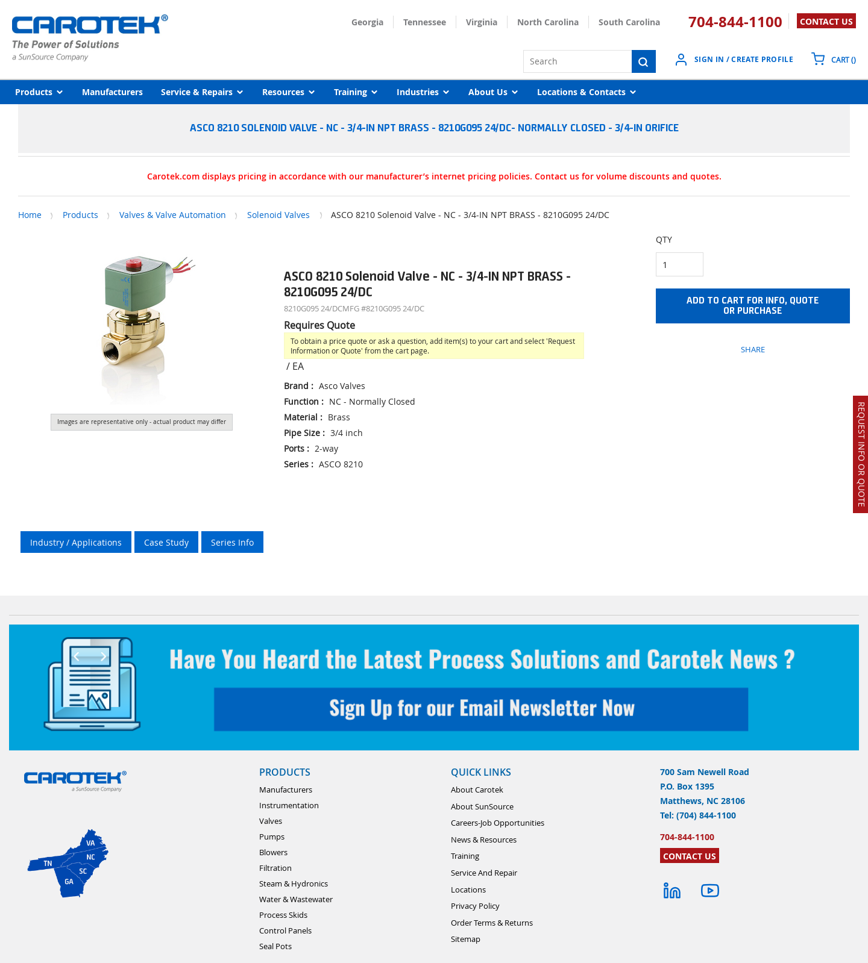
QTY (664, 239)
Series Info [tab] (232, 542)
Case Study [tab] (166, 542)
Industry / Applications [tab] (76, 542)
